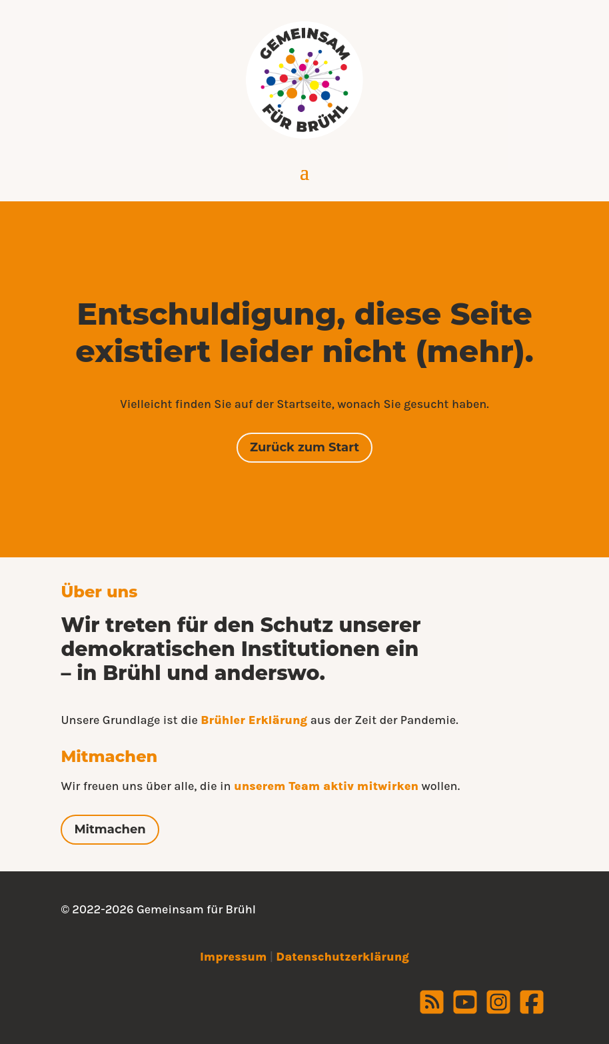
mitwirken (387, 786)
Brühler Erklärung (254, 720)
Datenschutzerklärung (342, 956)
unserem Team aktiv (295, 786)
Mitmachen (109, 829)
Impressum (233, 956)
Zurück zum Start (304, 447)
